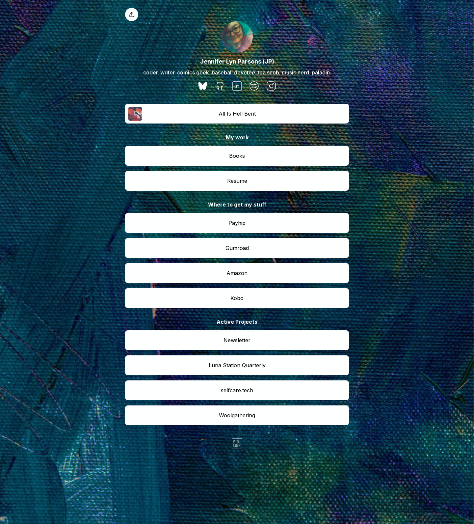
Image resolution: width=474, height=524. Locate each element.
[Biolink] (237, 444)
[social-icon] (202, 86)
